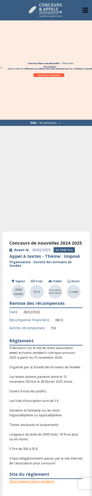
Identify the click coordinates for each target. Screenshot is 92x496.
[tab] (85, 10)
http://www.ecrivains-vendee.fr (32, 481)
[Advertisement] (46, 174)
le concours (50, 123)
